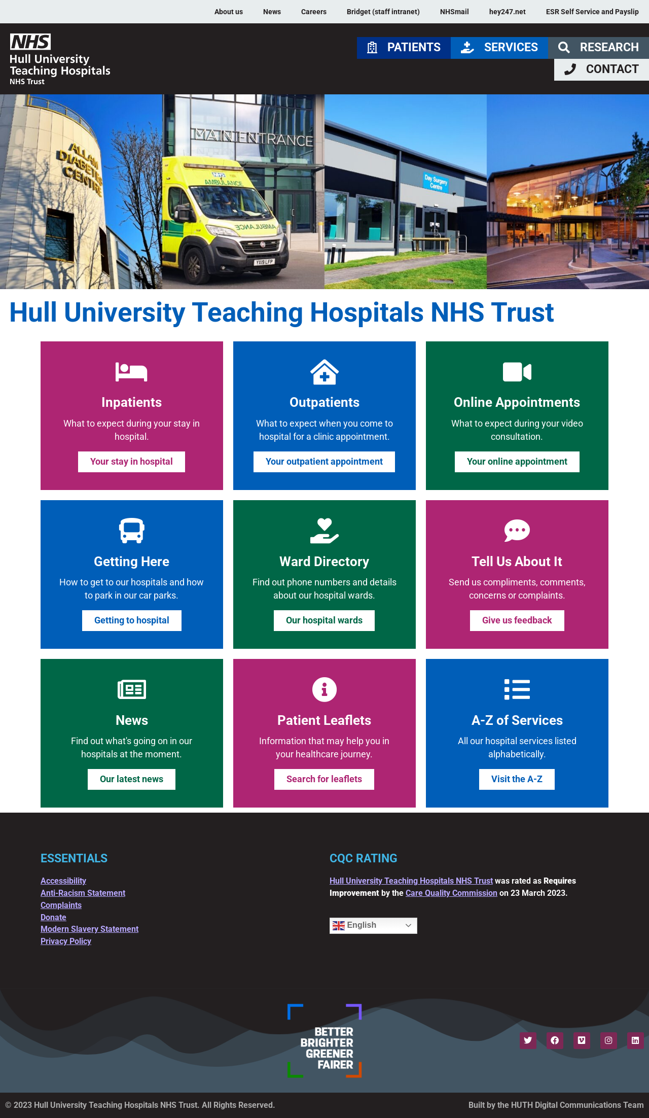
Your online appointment (517, 462)
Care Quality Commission (451, 893)
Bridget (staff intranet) (383, 12)
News (272, 12)
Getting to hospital (131, 620)
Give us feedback (517, 620)
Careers (314, 12)
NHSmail (454, 12)
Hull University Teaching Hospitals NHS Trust (411, 881)
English (354, 926)
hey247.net (507, 12)
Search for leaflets (324, 779)
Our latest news (131, 779)
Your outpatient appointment (324, 462)
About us (228, 12)
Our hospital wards (324, 620)
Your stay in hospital (131, 462)
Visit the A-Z (517, 779)
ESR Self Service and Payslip (592, 12)
